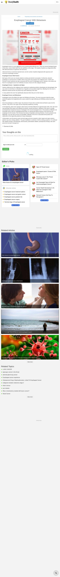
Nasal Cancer (6, 393)
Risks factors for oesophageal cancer (13, 182)
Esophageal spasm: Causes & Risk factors (46, 172)
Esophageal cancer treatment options (14, 191)
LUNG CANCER (7, 369)
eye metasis (6, 388)
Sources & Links (8, 126)
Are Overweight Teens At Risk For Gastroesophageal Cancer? (45, 183)
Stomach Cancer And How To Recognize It (44, 196)
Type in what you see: (8, 144)
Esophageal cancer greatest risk (13, 197)
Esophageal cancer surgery (12, 199)
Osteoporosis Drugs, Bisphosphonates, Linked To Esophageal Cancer (22, 380)
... (22, 16)
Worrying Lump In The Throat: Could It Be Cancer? (44, 177)
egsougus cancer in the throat (11, 372)
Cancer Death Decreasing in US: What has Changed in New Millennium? (45, 189)
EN (57, 2)
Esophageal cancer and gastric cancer (15, 194)
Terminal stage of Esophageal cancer (14, 202)
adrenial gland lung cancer (10, 374)
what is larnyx (6, 385)
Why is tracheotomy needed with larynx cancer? (16, 391)
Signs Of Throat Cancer (42, 167)
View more (15, 205)
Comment (5, 149)
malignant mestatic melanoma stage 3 (13, 382)
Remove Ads (55, 12)
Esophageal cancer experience (11, 377)
